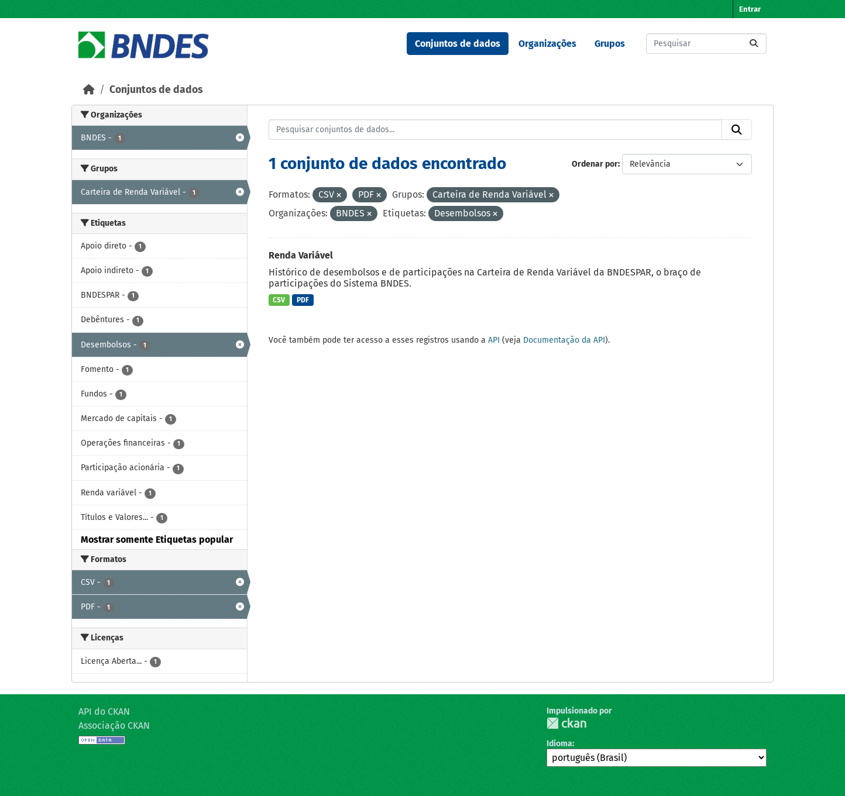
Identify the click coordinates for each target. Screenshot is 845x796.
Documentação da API (564, 340)
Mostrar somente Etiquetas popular (157, 539)
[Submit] (753, 43)
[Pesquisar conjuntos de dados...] (706, 43)
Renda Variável (301, 255)
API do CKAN (104, 711)
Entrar (750, 9)
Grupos (610, 43)
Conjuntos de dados (457, 43)
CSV (279, 300)
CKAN (566, 723)
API (494, 340)
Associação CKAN (114, 725)
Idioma (559, 744)
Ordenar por (595, 164)
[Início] (89, 90)
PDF (303, 300)
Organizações (547, 43)
